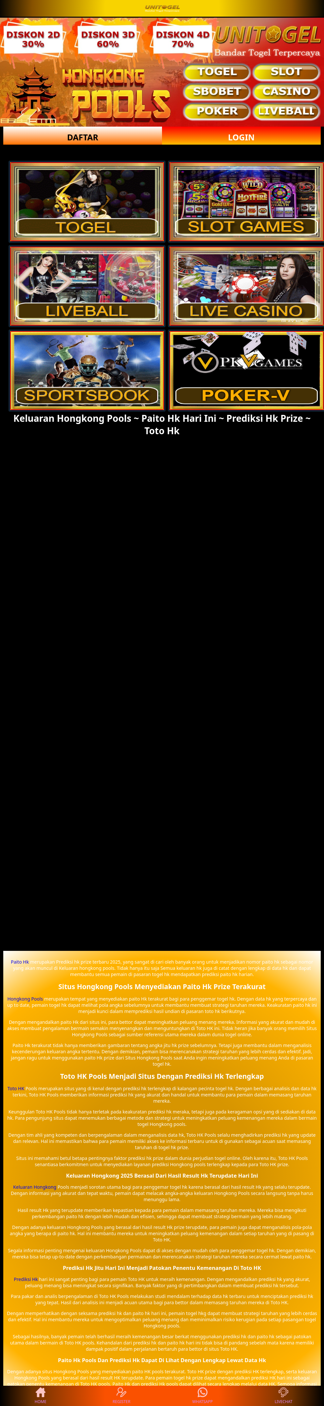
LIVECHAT (283, 1395)
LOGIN (241, 137)
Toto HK (16, 1088)
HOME (40, 1395)
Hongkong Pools (25, 999)
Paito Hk (20, 962)
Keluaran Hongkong (34, 1187)
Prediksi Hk (26, 1279)
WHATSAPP (202, 1395)
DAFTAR (82, 137)
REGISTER (121, 1395)
